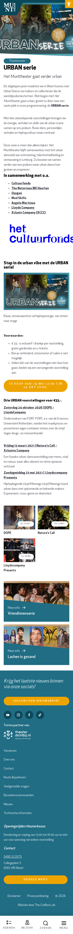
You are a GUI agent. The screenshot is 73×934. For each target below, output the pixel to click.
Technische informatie (18, 813)
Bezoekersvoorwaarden (19, 795)
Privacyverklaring (37, 896)
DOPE (7, 533)
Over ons (9, 759)
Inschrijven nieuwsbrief (36, 701)
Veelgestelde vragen (16, 786)
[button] (69, 4)
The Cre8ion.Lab (45, 905)
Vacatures (10, 750)
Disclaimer (14, 896)
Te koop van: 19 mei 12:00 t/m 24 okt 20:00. (35, 386)
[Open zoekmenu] (45, 925)
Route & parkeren (15, 777)
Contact (9, 768)
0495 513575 (13, 857)
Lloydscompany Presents (14, 568)
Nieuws (8, 804)
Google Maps (36, 879)
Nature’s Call (46, 533)
